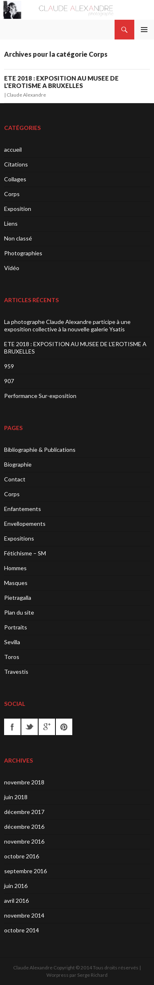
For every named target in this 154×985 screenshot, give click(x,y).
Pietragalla (17, 597)
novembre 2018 (24, 782)
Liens (11, 223)
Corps (12, 193)
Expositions (19, 538)
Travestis (16, 671)
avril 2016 (16, 900)
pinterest (64, 727)
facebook (12, 727)
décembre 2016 (24, 826)
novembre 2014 (24, 915)
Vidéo (11, 267)
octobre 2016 (21, 856)
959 (9, 366)
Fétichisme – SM (25, 553)
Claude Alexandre (26, 95)
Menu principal (144, 29)
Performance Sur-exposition (40, 395)
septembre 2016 (25, 870)
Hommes (15, 567)
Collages (15, 179)
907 (9, 380)
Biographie (18, 464)
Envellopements (25, 523)
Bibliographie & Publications (40, 449)
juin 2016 (16, 885)
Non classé (18, 238)
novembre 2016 (24, 841)
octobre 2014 (21, 930)
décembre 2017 (24, 811)
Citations (16, 164)
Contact (14, 479)
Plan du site (19, 612)
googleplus (47, 727)
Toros (11, 656)
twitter (29, 727)
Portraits (15, 627)
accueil (13, 149)
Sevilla (12, 641)
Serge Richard (92, 975)
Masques (16, 582)
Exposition (17, 208)
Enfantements (22, 508)
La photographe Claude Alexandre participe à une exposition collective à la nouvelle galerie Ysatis (67, 325)
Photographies (23, 253)
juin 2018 (16, 796)
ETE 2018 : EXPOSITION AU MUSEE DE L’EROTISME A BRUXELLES (61, 81)
